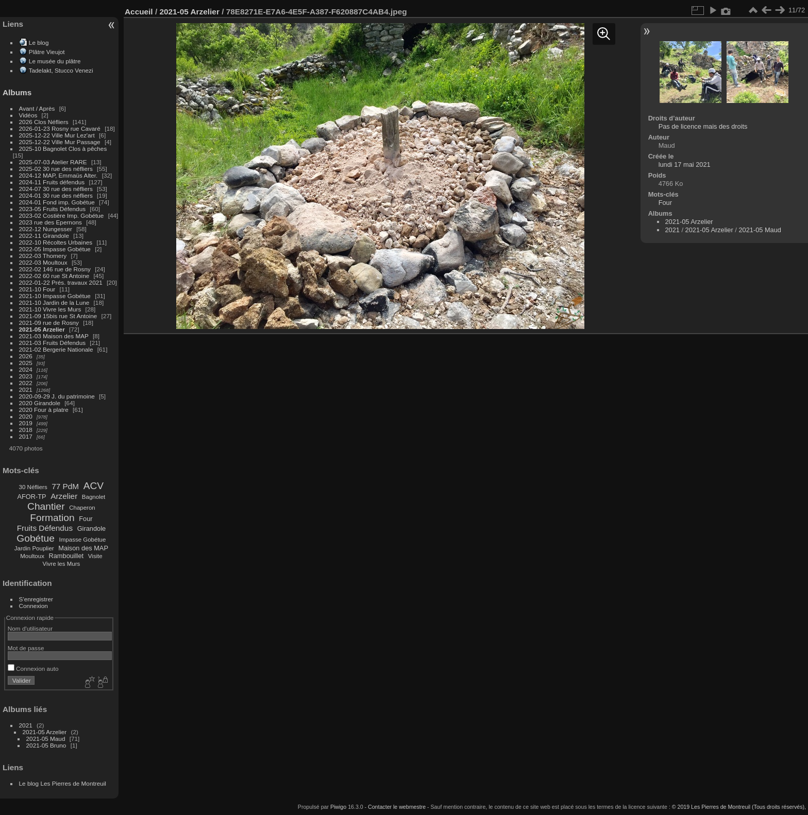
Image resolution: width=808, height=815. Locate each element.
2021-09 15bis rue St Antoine (58, 316)
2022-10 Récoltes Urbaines (56, 242)
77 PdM (65, 486)
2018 (25, 429)
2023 (25, 376)
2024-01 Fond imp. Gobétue (57, 202)
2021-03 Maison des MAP (54, 336)
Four (85, 519)
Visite (95, 556)
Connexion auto (33, 668)
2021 (25, 389)
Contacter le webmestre (397, 807)
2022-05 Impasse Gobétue (55, 249)
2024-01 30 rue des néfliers (57, 195)
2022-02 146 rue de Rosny (55, 269)
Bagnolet (93, 497)
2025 (25, 362)
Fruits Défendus (45, 528)
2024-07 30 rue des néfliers (56, 188)
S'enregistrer (36, 599)
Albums (17, 92)
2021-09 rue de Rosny (49, 322)
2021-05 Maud (45, 738)
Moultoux (32, 556)
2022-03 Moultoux (43, 262)
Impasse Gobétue (82, 539)
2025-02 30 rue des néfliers (56, 168)
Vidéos (28, 115)
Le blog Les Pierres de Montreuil (62, 783)
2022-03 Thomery (43, 255)
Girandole (91, 528)
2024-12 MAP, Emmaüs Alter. (58, 175)
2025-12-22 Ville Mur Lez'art (57, 135)
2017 (25, 436)
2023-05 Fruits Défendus (52, 208)
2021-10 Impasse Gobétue (55, 295)
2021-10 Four (37, 289)
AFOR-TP (31, 496)
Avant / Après (37, 108)
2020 (25, 416)
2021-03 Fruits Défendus (52, 342)
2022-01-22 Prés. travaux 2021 (61, 282)
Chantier (46, 506)
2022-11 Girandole (44, 235)
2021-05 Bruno (46, 745)
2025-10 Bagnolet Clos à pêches (63, 148)
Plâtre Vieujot (47, 51)
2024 (25, 369)
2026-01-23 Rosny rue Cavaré (59, 128)
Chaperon (82, 508)
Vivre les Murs (61, 564)
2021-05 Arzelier (42, 329)
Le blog (39, 42)
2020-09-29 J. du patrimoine (57, 396)
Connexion (33, 605)
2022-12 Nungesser (45, 229)
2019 (25, 423)
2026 (25, 356)
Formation (52, 517)
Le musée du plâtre (55, 61)
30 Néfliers (33, 487)
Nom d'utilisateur (30, 628)
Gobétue (35, 538)
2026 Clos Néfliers (44, 121)
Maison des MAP (83, 548)
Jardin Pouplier (34, 548)
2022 (25, 382)
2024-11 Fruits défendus (52, 182)
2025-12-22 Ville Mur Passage (59, 141)
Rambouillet (66, 556)
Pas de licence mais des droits (703, 126)
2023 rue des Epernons (50, 222)
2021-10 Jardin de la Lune (54, 302)
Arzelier (63, 496)
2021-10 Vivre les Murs (50, 309)
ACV (93, 485)
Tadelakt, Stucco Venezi (61, 70)
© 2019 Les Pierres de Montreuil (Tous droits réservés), (739, 807)
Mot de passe (26, 648)
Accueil (139, 11)
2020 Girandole (39, 403)
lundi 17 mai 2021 (685, 164)
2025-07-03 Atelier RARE (53, 162)
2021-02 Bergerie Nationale (56, 349)
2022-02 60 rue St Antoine (54, 275)
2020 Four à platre (44, 409)
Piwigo (338, 807)
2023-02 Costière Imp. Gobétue (61, 215)
